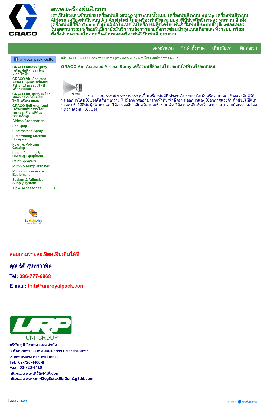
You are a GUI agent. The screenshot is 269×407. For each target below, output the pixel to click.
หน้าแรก (66, 58)
